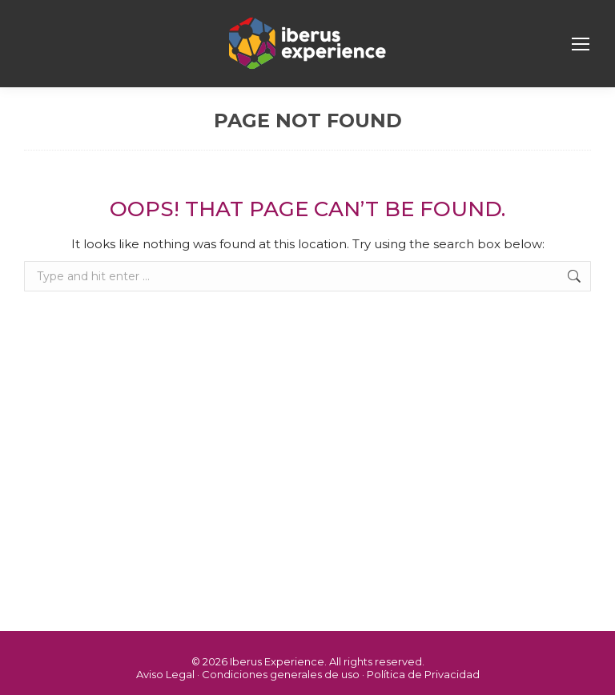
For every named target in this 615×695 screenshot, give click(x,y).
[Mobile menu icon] (580, 44)
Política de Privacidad (423, 674)
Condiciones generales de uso (281, 674)
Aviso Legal (165, 674)
